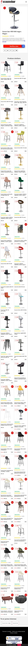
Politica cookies (13, 633)
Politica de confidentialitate (18, 631)
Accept (19, 645)
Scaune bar (15, 623)
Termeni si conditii (6, 631)
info (12, 81)
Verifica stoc (17, 46)
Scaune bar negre (6, 623)
